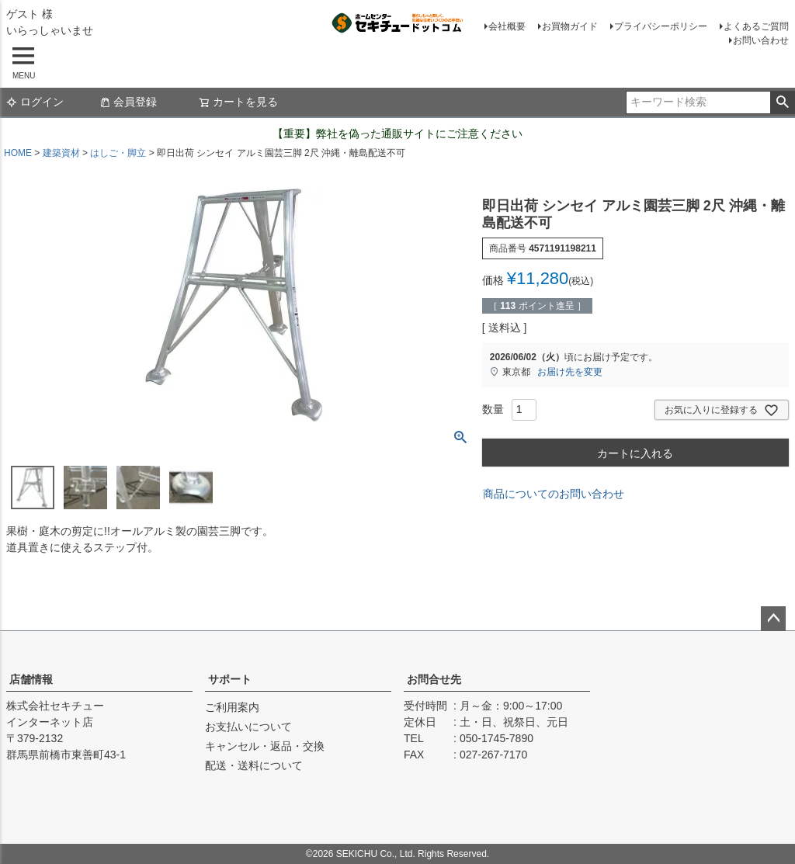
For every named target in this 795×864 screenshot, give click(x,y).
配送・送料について (254, 765)
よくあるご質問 (756, 26)
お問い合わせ (761, 40)
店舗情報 (31, 679)
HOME (18, 152)
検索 (782, 102)
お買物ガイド (570, 26)
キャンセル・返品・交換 (265, 746)
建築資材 (61, 152)
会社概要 (507, 26)
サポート (230, 679)
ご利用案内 (232, 707)
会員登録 (128, 101)
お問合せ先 (434, 679)
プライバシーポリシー (660, 26)
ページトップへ (773, 618)
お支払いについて (248, 726)
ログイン (35, 101)
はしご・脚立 (118, 152)
